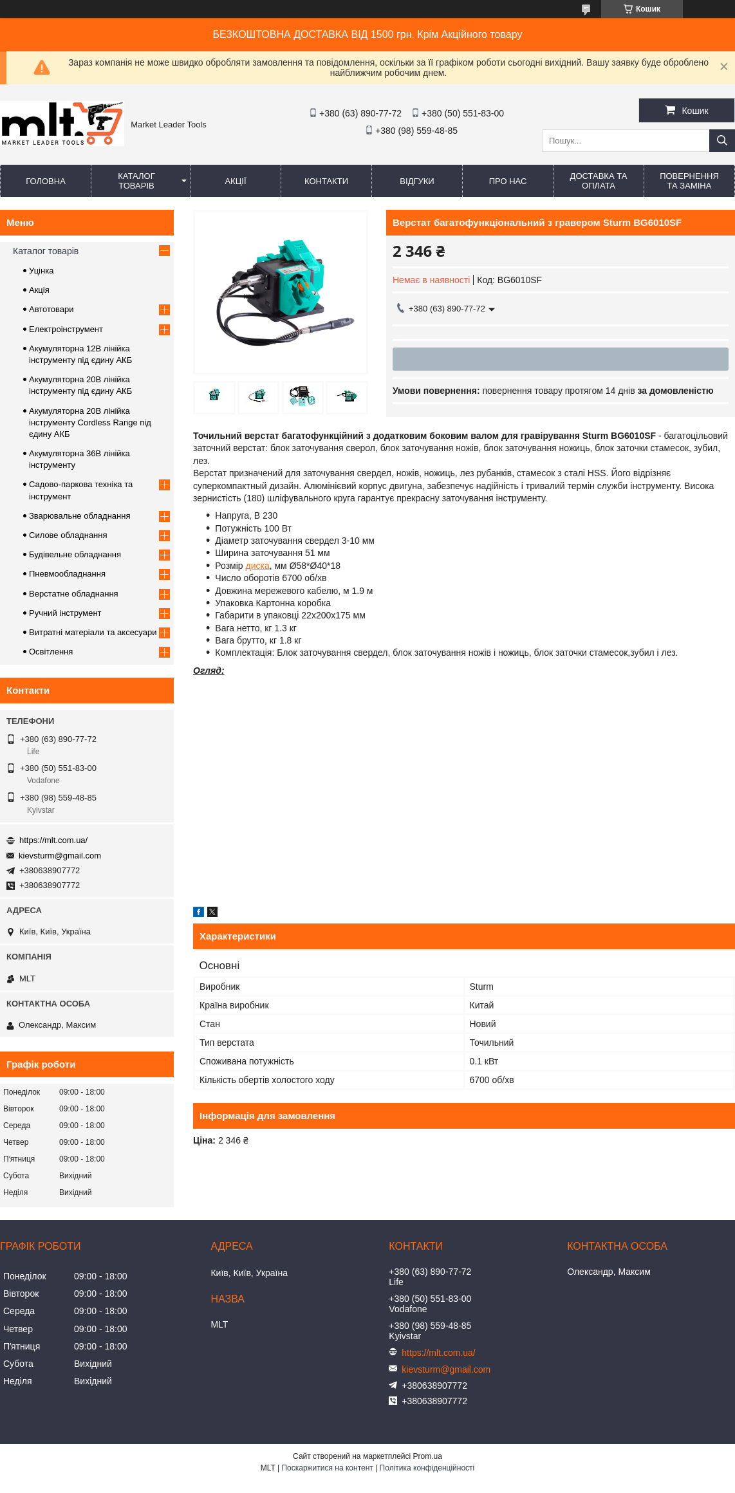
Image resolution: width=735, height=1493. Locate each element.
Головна (46, 181)
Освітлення (51, 651)
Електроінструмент (66, 329)
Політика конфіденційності (427, 1467)
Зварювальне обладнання (80, 516)
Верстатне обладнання (73, 593)
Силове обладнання (68, 535)
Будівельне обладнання (75, 554)
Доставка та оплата (599, 180)
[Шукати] (722, 140)
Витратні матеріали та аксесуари (92, 632)
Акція (39, 290)
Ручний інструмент (65, 613)
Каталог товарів (136, 180)
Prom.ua (427, 1456)
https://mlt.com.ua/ (53, 840)
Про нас (508, 181)
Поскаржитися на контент (327, 1467)
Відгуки (417, 181)
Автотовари (51, 309)
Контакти (326, 181)
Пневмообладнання (67, 574)
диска (258, 566)
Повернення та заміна (689, 180)
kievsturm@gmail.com (60, 855)
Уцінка (41, 270)
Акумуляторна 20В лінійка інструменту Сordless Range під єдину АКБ (90, 422)
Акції (235, 181)
